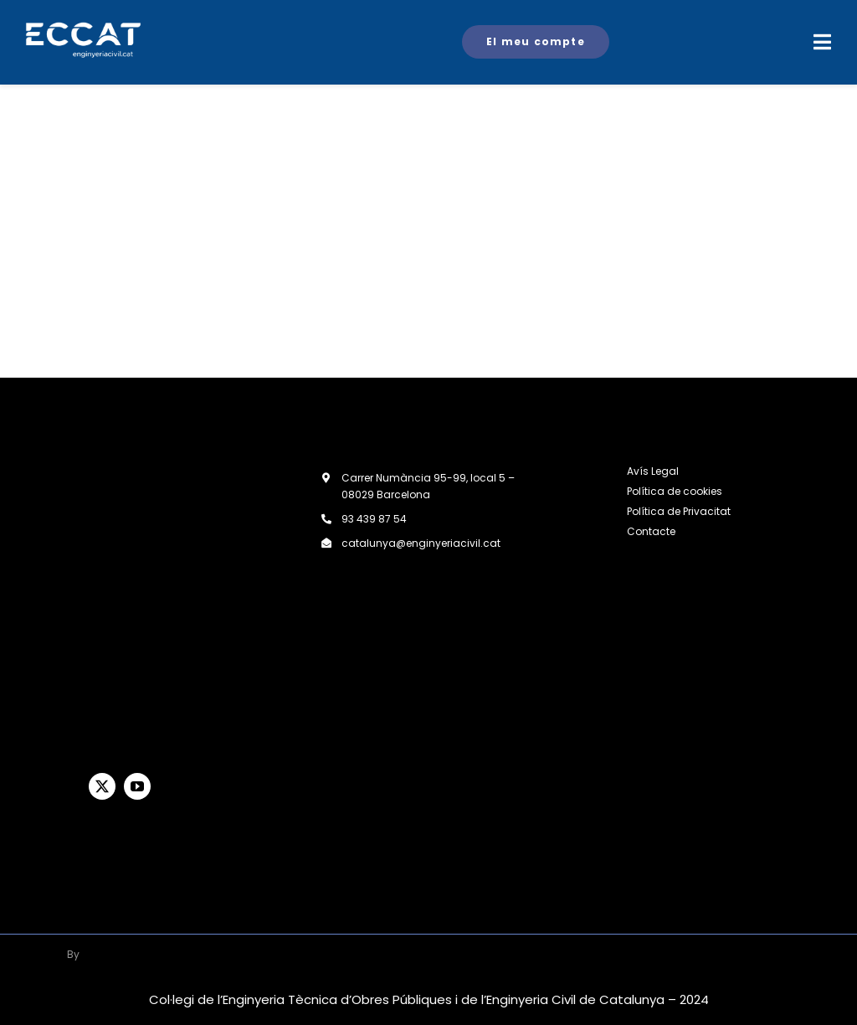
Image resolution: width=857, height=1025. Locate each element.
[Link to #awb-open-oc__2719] (822, 42)
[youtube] (137, 786)
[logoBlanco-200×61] (129, 949)
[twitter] (102, 786)
